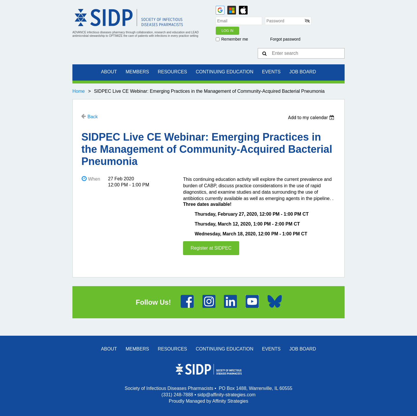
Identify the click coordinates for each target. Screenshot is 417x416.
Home (78, 91)
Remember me (234, 39)
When (94, 179)
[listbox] (312, 117)
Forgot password (285, 39)
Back (92, 116)
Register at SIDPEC (211, 248)
